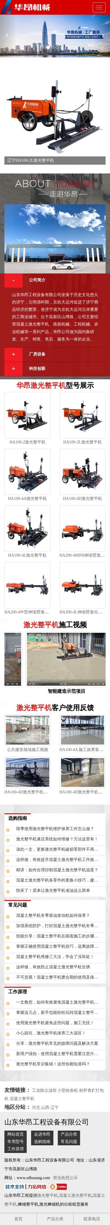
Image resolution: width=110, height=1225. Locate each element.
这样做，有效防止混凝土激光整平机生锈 (53, 967)
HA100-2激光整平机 (27, 442)
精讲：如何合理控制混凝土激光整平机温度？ (57, 870)
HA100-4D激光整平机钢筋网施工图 (36, 792)
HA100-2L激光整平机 (82, 442)
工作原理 (17, 991)
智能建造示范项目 (68, 691)
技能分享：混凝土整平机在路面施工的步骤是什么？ (61, 936)
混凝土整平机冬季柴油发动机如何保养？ (53, 915)
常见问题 (17, 904)
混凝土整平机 (22, 1099)
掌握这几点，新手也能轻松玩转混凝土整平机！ (59, 1012)
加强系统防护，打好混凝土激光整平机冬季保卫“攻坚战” (61, 926)
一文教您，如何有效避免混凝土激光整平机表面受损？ (61, 1002)
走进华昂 (42, 1134)
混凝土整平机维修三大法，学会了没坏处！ (55, 956)
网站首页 (15, 1134)
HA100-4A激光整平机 (27, 498)
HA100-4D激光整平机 (82, 498)
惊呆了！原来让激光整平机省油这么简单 (53, 890)
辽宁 (54, 1107)
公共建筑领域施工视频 (27, 749)
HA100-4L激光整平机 (27, 555)
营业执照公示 (65, 1178)
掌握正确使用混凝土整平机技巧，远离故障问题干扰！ (61, 946)
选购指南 (17, 818)
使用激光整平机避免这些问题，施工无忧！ (55, 1023)
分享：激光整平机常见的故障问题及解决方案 (57, 1043)
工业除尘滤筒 (44, 1090)
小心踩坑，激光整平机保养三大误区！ (51, 1033)
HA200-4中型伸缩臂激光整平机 (32, 612)
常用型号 (15, 1141)
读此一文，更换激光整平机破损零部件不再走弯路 (61, 849)
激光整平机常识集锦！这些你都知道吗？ (53, 1064)
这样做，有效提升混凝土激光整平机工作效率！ (59, 859)
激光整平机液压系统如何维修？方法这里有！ (57, 839)
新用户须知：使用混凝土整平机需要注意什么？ (59, 1054)
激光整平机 (47, 1195)
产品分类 (69, 1134)
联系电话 (92, 1219)
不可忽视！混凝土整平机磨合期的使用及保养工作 (61, 977)
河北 (36, 1107)
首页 (18, 1219)
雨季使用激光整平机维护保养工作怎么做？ (55, 829)
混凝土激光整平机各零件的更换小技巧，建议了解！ (61, 880)
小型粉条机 (67, 1090)
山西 (45, 1107)
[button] (8, 36)
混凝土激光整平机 (75, 1195)
